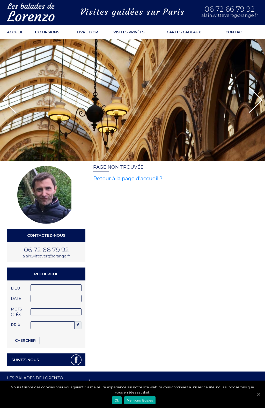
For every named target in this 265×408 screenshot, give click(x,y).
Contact (234, 32)
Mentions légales (140, 400)
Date (16, 298)
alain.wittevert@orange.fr (229, 15)
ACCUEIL (15, 32)
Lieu (15, 288)
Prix (15, 325)
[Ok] (258, 394)
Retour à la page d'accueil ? (128, 178)
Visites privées (128, 32)
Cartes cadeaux (184, 32)
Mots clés (16, 312)
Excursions (47, 32)
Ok (117, 400)
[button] (9, 100)
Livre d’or (87, 32)
